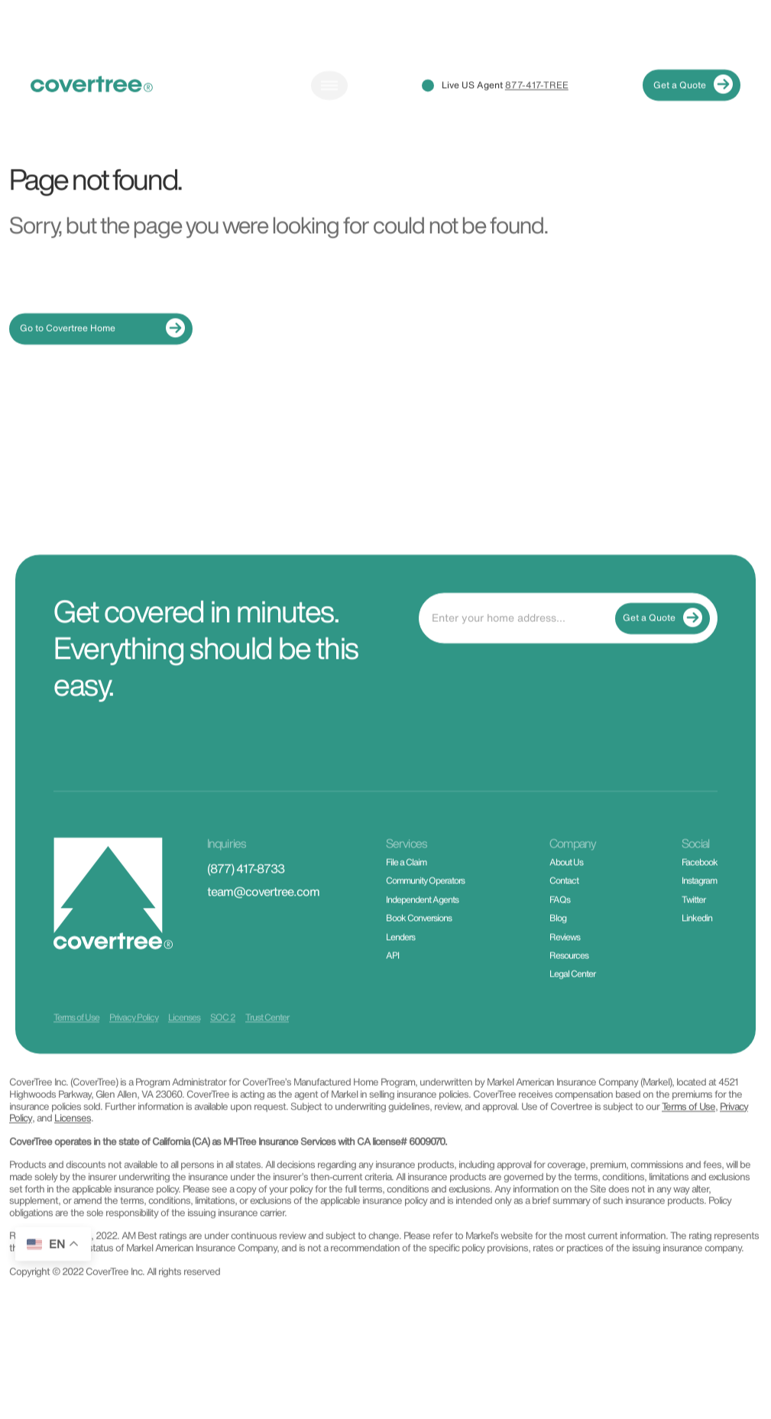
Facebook (700, 881)
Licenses (184, 1036)
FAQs (559, 918)
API (392, 974)
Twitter (693, 918)
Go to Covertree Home (102, 347)
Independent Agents (422, 918)
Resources (568, 974)
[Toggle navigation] (329, 103)
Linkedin (697, 937)
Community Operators (425, 899)
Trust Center (267, 1036)
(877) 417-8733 (245, 888)
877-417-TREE (537, 103)
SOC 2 (222, 1036)
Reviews (564, 955)
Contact (563, 899)
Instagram (699, 899)
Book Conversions (419, 937)
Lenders (400, 955)
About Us (566, 881)
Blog (557, 937)
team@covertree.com (263, 911)
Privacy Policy (133, 1036)
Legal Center (572, 992)
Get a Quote (693, 104)
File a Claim (406, 881)
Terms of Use (76, 1036)
